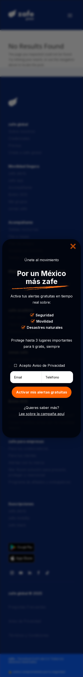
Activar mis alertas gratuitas (41, 392)
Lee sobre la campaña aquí (41, 414)
